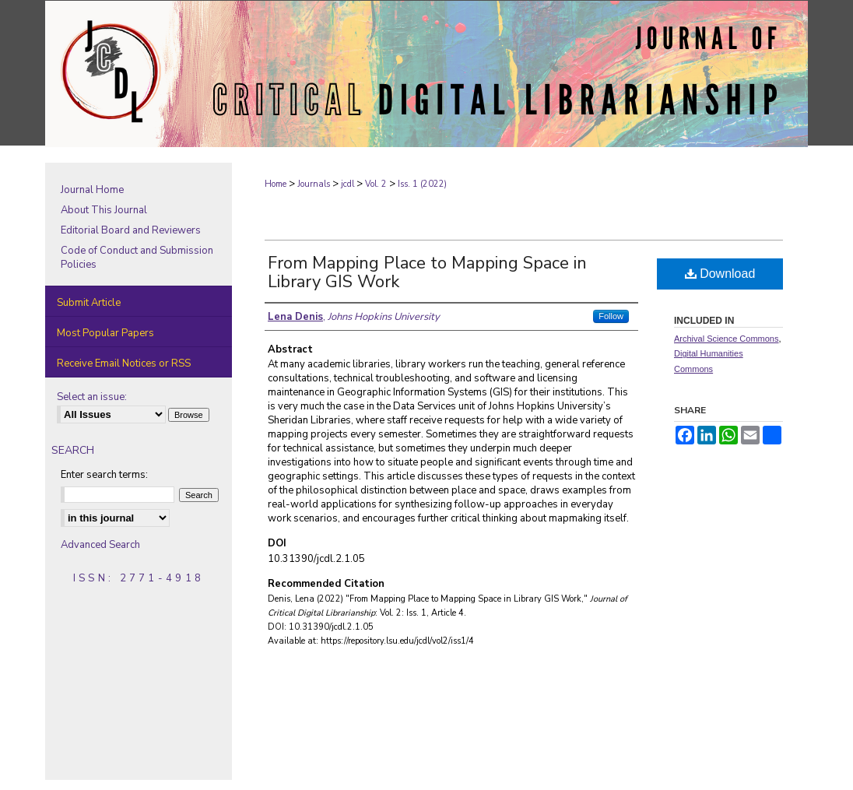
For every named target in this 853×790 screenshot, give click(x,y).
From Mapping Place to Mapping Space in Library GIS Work (427, 272)
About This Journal (104, 210)
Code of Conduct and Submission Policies (137, 258)
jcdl (347, 184)
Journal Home (92, 190)
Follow (611, 316)
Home (275, 184)
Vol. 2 (376, 184)
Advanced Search (100, 545)
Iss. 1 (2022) (422, 184)
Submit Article (89, 303)
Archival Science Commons (726, 338)
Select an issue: (92, 397)
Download (720, 273)
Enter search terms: (104, 475)
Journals (313, 184)
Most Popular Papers (105, 333)
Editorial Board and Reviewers (131, 230)
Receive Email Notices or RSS (124, 363)
